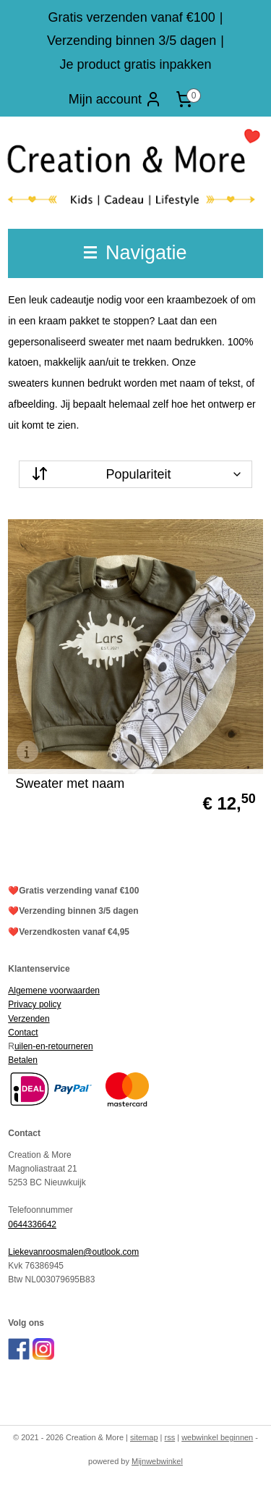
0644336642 (32, 1224)
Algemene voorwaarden (54, 990)
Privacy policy (34, 1004)
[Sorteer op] (135, 474)
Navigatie (135, 253)
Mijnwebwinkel (157, 1461)
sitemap (144, 1437)
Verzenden (28, 1019)
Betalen (23, 1060)
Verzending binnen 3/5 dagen (131, 40)
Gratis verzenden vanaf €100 (131, 17)
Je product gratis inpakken (135, 64)
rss (170, 1437)
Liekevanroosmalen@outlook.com (73, 1252)
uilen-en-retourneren (53, 1046)
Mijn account (115, 99)
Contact (23, 1032)
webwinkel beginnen (217, 1437)
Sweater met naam (69, 783)
